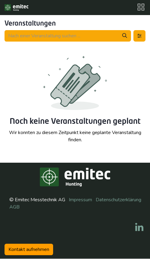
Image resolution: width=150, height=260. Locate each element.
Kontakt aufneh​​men (28, 249)
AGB (14, 207)
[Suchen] (124, 36)
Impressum (80, 199)
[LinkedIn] (139, 227)
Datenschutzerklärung (118, 199)
